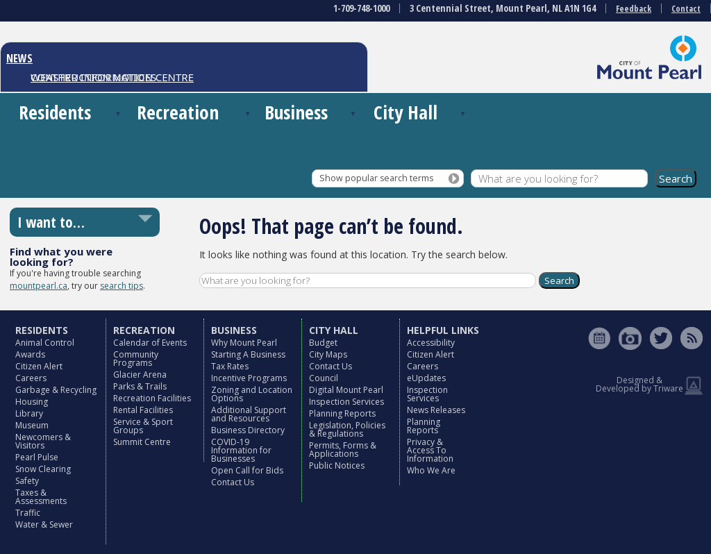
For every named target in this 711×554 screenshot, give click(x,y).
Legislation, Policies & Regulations (347, 429)
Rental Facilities (143, 410)
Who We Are (431, 470)
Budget (323, 343)
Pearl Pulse (36, 457)
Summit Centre (142, 442)
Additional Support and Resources (248, 414)
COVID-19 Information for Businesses (241, 450)
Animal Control (44, 343)
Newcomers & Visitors (43, 441)
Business (296, 112)
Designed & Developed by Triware (639, 384)
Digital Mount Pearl (346, 390)
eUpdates (426, 378)
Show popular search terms (376, 178)
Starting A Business (248, 354)
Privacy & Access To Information (430, 450)
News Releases (436, 410)
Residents (55, 112)
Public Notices (337, 465)
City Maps (328, 354)
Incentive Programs (249, 378)
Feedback (633, 9)
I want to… (51, 222)
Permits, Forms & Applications (342, 449)
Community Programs (135, 359)
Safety (27, 481)
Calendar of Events (150, 343)
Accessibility (431, 343)
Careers (31, 378)
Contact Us (232, 482)
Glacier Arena (140, 374)
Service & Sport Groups (143, 426)
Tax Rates (230, 366)
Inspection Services (346, 402)
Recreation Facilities (152, 398)
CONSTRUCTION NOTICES (93, 77)
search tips (121, 286)
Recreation (178, 112)
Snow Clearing (43, 469)
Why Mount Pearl (244, 343)
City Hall (405, 112)
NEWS (19, 58)
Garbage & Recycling (56, 390)
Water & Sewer (44, 524)
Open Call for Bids (247, 470)
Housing (31, 402)
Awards (30, 354)
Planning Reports (342, 413)
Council (323, 378)
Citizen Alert (38, 366)
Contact (686, 9)
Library (29, 413)
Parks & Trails (140, 386)
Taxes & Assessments (41, 497)
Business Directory (248, 430)
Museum (32, 425)
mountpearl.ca (38, 286)
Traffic (27, 513)
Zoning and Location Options (251, 394)
